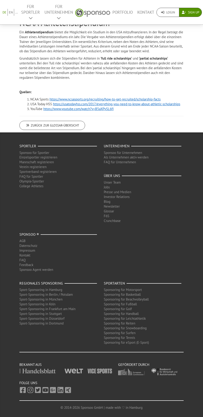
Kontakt (145, 12)
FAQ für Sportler (31, 176)
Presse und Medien (117, 192)
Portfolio (122, 12)
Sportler (27, 146)
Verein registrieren (33, 167)
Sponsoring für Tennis (119, 337)
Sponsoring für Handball (121, 313)
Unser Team (112, 182)
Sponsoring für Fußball (120, 304)
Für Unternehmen (58, 12)
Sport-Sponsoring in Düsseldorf (42, 318)
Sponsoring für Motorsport (123, 290)
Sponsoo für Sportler (34, 152)
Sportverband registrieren (38, 171)
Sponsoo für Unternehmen (123, 152)
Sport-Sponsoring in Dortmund (41, 323)
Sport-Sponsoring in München (40, 299)
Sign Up (190, 12)
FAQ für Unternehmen (120, 162)
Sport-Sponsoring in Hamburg (40, 290)
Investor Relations (117, 197)
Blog (107, 201)
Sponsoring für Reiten (119, 323)
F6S (106, 216)
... (16, 12)
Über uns (112, 175)
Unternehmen (117, 146)
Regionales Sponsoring (41, 283)
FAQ (22, 260)
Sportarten (114, 283)
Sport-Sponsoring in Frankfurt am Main (47, 309)
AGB (22, 241)
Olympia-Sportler (31, 181)
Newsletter (112, 206)
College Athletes (31, 186)
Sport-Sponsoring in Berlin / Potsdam (46, 294)
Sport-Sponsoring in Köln (37, 304)
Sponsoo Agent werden (36, 269)
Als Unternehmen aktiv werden (126, 157)
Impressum (27, 250)
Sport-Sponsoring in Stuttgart (40, 313)
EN (11, 12)
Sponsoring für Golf (118, 309)
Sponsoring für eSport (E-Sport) (126, 342)
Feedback (26, 265)
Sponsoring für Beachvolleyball (126, 299)
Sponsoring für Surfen (119, 333)
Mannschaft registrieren (36, 162)
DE (4, 12)
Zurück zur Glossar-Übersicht (52, 125)
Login (168, 12)
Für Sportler (30, 12)
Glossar (109, 211)
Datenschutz (28, 245)
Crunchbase (112, 221)
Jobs (107, 187)
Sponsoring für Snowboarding (125, 328)
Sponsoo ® (29, 234)
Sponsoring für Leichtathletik (125, 318)
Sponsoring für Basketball (122, 294)
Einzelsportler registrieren (38, 157)
